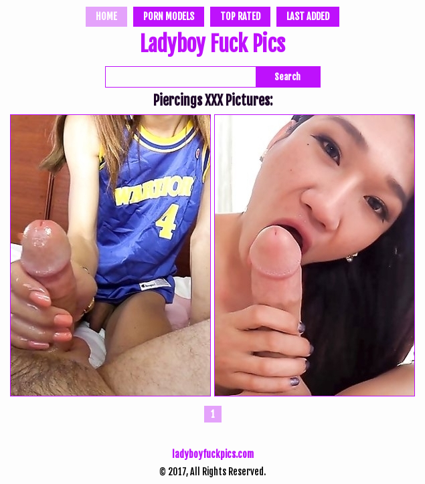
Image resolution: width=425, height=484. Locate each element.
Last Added (307, 16)
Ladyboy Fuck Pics (212, 45)
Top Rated (240, 16)
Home (106, 16)
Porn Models (168, 16)
